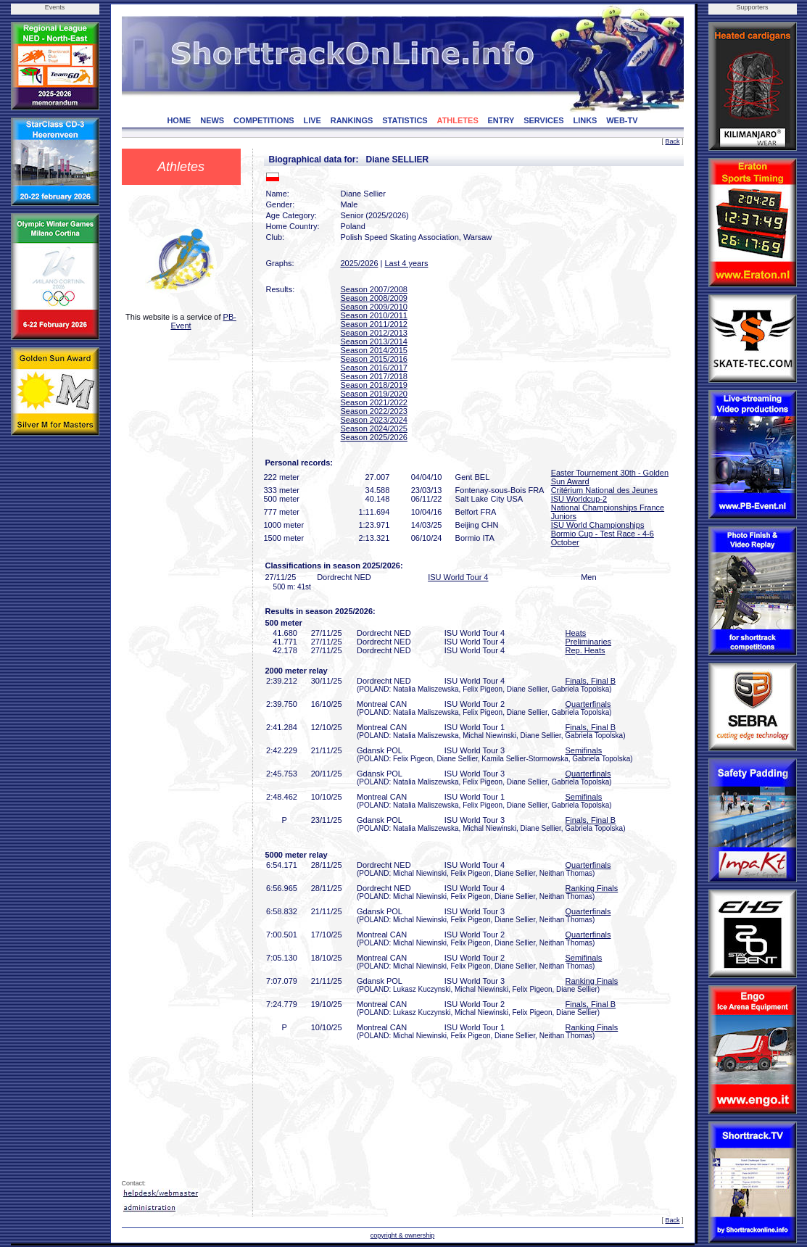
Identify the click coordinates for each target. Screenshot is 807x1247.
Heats (576, 633)
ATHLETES (458, 120)
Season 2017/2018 (374, 376)
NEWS (212, 120)
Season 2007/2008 (374, 289)
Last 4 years (406, 263)
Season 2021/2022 (374, 402)
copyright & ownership (403, 1235)
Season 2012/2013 (374, 332)
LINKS (585, 120)
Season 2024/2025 (374, 428)
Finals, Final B (591, 680)
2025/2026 (359, 263)
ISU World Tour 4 (458, 577)
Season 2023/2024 (374, 419)
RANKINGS (352, 120)
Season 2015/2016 (374, 359)
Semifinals (584, 750)
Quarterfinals (588, 704)
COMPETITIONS (263, 120)
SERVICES (543, 120)
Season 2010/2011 (374, 315)
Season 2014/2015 (374, 350)
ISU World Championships (598, 525)
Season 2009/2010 (374, 306)
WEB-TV (621, 120)
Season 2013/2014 (374, 341)
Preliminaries (589, 641)
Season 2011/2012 (374, 324)
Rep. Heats (585, 650)
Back (672, 141)
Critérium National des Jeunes (604, 490)
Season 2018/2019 (374, 385)
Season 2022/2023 (374, 411)
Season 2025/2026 (374, 437)
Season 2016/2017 (374, 367)
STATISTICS (405, 120)
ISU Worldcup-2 (579, 498)
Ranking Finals (592, 888)
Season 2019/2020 (374, 393)
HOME (179, 120)
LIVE (311, 120)
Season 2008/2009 (374, 298)
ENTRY (501, 120)
